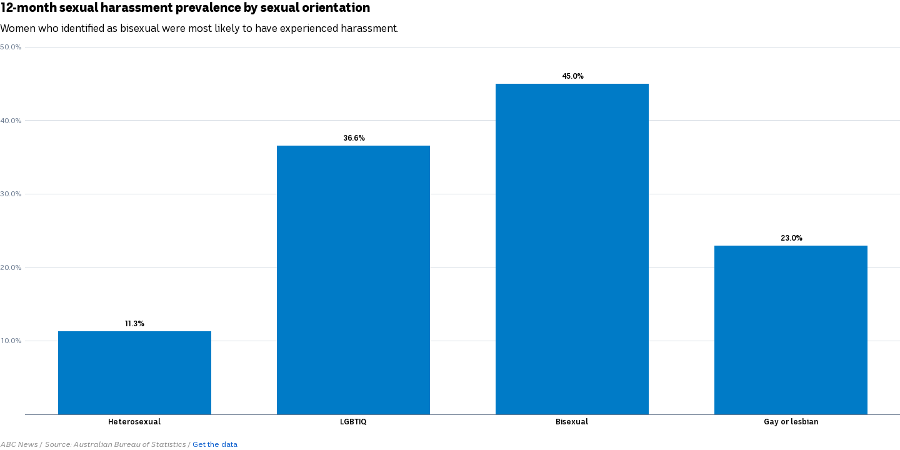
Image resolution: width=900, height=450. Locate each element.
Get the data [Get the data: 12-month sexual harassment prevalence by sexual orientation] (215, 444)
